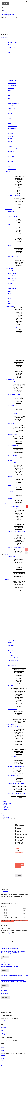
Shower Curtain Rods (19, 440)
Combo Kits (19, 185)
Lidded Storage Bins (18, 751)
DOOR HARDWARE (12, 665)
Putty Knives (11, 159)
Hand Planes (10, 133)
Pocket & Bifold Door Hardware (19, 668)
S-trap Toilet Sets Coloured (19, 427)
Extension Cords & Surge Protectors (19, 539)
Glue (19, 227)
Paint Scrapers (11, 154)
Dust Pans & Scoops (12, 42)
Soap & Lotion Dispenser (18, 397)
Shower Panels (18, 481)
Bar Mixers (19, 366)
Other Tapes (19, 252)
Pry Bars (10, 116)
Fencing (9, 298)
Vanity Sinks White (19, 392)
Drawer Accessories (18, 732)
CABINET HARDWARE (12, 565)
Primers (19, 241)
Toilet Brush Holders (18, 398)
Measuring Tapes (11, 108)
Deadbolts (19, 681)
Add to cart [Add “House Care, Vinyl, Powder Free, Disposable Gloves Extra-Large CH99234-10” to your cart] (5, 956)
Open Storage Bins (19, 752)
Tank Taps (19, 376)
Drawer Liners (19, 743)
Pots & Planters (11, 650)
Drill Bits (19, 203)
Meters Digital (11, 156)
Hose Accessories (18, 975)
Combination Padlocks (19, 711)
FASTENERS (10, 685)
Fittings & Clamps (19, 534)
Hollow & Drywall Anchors (19, 691)
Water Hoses (11, 655)
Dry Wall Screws (18, 695)
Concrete (10, 293)
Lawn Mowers (11, 652)
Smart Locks (19, 677)
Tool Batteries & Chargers (19, 198)
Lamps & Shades (19, 516)
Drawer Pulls (19, 569)
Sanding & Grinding (19, 200)
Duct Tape (18, 254)
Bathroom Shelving (18, 452)
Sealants (19, 222)
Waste (18, 324)
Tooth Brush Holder (18, 468)
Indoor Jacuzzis (19, 502)
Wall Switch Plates (19, 527)
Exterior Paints (18, 240)
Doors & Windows (12, 281)
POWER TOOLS (11, 174)
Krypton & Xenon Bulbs (19, 582)
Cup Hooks (18, 781)
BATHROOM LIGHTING (12, 455)
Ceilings (9, 291)
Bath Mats (18, 403)
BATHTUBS (10, 491)
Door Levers (19, 680)
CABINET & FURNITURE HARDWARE (16, 717)
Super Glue (18, 231)
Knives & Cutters (12, 105)
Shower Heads (19, 313)
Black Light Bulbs (19, 587)
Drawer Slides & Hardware (19, 721)
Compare (18, 875)
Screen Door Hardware (19, 669)
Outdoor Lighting (19, 513)
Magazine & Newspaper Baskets (19, 749)
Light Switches (18, 529)
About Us (5, 807)
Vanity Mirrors (19, 420)
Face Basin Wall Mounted (19, 385)
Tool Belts (19, 207)
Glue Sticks (18, 233)
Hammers (10, 113)
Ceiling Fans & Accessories (19, 508)
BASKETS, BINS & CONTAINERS (15, 747)
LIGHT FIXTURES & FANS (13, 506)
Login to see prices (19, 865)
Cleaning (7, 39)
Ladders (9, 301)
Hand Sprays (19, 320)
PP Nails (19, 706)
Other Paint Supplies (19, 260)
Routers (19, 191)
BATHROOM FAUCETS (12, 405)
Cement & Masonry (12, 273)
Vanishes (19, 243)
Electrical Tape (18, 552)
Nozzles (9, 647)
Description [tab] (6, 889)
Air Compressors (19, 179)
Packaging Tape (19, 249)
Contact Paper (18, 744)
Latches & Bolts (19, 674)
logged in (9, 933)
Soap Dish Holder (19, 471)
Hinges (18, 683)
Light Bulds (7, 579)
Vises (9, 98)
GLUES (9, 224)
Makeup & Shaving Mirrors (19, 416)
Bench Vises (10, 136)
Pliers (9, 95)
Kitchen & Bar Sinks (18, 576)
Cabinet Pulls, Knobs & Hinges (19, 719)
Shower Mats (19, 401)
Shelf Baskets (19, 754)
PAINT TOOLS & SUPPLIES (13, 256)
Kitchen (6, 554)
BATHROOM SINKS (12, 381)
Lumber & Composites (13, 270)
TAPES (9, 245)
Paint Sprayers (18, 263)
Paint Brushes (19, 265)
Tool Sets (10, 141)
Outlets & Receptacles (19, 524)
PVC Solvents (19, 329)
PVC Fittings (19, 331)
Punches (10, 138)
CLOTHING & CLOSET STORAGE (15, 726)
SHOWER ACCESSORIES (13, 434)
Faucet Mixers (11, 358)
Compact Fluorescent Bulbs (18, 581)
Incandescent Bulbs (18, 584)
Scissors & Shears (12, 83)
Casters (19, 722)
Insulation (10, 286)
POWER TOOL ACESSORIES (14, 196)
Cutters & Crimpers (12, 126)
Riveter (9, 123)
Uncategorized (6, 817)
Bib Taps (19, 377)
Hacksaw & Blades (12, 85)
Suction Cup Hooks (19, 778)
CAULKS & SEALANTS (12, 216)
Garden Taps (19, 373)
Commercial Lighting (19, 510)
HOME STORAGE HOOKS (13, 775)
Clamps (9, 121)
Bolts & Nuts (19, 703)
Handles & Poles (11, 47)
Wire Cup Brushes (19, 201)
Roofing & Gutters (12, 275)
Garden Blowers (18, 184)
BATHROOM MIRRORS (12, 413)
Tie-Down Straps (19, 692)
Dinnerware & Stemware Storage (19, 786)
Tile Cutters (10, 161)
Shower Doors (19, 482)
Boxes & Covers (18, 535)
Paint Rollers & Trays (19, 259)
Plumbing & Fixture (9, 306)
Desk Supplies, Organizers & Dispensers (19, 769)
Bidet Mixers (19, 365)
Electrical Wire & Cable (19, 541)
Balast (18, 544)
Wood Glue (18, 228)
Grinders (19, 193)
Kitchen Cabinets (19, 578)
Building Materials (9, 268)
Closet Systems (19, 738)
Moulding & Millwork (12, 288)
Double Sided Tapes (18, 248)
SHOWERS (10, 477)
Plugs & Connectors (18, 526)
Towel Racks (19, 474)
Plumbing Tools (18, 309)
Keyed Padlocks (18, 713)
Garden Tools (11, 640)
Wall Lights (18, 519)
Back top (3, 1055)
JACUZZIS (10, 498)
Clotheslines (19, 797)
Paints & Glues (8, 209)
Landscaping (11, 645)
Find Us (2, 1060)
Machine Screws (19, 697)
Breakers (19, 543)
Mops (9, 52)
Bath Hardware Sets (19, 465)
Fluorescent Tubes (19, 585)
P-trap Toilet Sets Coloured (19, 425)
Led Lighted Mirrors (19, 417)
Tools (6, 78)
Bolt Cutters (11, 110)
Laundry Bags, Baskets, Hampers (18, 796)
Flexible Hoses (19, 316)
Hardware (7, 663)
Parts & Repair (19, 315)
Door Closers (19, 675)
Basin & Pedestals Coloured (19, 384)
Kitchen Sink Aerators (19, 575)
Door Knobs (18, 678)
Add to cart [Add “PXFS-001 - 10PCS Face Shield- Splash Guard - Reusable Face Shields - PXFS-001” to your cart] (5, 970)
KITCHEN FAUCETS (12, 557)
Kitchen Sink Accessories (19, 573)
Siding (9, 303)
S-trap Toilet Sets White (19, 430)
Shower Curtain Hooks (19, 438)
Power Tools (7, 171)
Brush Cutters (19, 181)
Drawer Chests (18, 741)
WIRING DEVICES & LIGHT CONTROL (16, 522)
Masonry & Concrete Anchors (19, 689)
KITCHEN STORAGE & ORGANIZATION (16, 784)
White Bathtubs (19, 495)
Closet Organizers (19, 733)
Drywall (9, 296)
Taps (9, 369)
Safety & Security (12, 169)
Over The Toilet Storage (18, 448)
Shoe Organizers (19, 736)
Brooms (9, 50)
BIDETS (9, 485)
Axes (9, 100)
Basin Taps (18, 374)
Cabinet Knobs (19, 567)
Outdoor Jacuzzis (19, 500)
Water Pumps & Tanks (19, 307)
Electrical (7, 503)
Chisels (9, 90)
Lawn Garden (8, 614)
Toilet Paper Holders (18, 466)
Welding (9, 118)
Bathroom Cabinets (18, 451)
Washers (19, 705)
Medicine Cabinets (19, 419)
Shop (4, 806)
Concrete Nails (19, 700)
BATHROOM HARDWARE (13, 462)
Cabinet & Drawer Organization (19, 789)
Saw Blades (19, 204)
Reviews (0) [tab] (6, 891)
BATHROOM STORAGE (13, 445)
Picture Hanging (19, 694)
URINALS (10, 460)
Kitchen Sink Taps (19, 371)
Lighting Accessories (19, 511)
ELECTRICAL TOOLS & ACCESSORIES (16, 547)
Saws (19, 188)
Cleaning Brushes (12, 45)
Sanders (19, 190)
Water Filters (19, 321)
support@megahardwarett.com (8, 1021)
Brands (5, 804)
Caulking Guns (11, 151)
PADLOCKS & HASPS (12, 709)
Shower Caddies (19, 441)
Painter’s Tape (19, 266)
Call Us (2, 1058)
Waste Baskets (18, 400)
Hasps (18, 714)
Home (4, 801)
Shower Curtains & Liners (19, 437)
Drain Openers (19, 310)
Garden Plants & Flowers (13, 660)
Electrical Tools (18, 551)
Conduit (19, 537)
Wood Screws (19, 702)
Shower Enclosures (19, 479)
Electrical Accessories (19, 549)
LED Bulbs (19, 590)
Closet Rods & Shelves (19, 730)
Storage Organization (10, 724)
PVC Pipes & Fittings (12, 327)
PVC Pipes (19, 332)
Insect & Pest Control (13, 658)
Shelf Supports (18, 699)
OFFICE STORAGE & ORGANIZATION (16, 766)
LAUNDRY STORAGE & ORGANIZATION (16, 793)
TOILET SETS (11, 423)
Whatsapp (3, 1065)
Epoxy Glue (18, 230)
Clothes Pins (19, 799)
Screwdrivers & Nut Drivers (14, 103)
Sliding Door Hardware (19, 671)
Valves (18, 323)
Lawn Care (10, 642)
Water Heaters (19, 318)
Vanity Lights (19, 457)
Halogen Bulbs (19, 588)
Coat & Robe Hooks (18, 469)
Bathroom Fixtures (9, 379)
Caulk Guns (18, 220)
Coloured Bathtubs (19, 494)
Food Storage (19, 791)
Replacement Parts (18, 561)
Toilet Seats (19, 432)
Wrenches (10, 146)
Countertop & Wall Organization (19, 788)
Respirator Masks (19, 262)
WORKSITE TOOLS (7, 803)
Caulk (19, 219)
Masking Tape (19, 251)
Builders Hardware (12, 278)
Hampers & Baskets (18, 449)
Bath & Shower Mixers (19, 360)
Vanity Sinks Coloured (19, 388)
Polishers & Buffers (19, 178)
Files (9, 166)
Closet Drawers (18, 740)
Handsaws (10, 164)
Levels (9, 143)
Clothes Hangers (19, 735)
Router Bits (19, 206)
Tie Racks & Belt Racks (19, 729)
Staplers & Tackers (12, 80)
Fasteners (10, 283)
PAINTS (9, 236)
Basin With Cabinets (18, 390)
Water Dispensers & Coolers (19, 572)
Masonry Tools (11, 88)
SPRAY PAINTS (11, 211)
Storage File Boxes (19, 773)
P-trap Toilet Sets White (19, 428)
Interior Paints (19, 238)
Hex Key (9, 93)
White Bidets (19, 489)
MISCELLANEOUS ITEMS (13, 948)
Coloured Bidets (19, 487)
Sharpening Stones (12, 128)
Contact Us (6, 809)
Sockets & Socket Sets (13, 148)
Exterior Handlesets (18, 672)
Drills (19, 187)
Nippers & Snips (11, 131)
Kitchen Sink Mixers (18, 362)
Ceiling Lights (19, 518)
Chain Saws (19, 182)
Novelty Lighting (19, 515)
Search (2, 17)
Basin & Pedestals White (18, 387)
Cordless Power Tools (19, 176)
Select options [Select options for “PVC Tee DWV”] (5, 997)
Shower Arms (19, 312)
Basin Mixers (19, 363)
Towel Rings (19, 473)
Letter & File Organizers (18, 771)
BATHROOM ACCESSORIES (14, 394)
